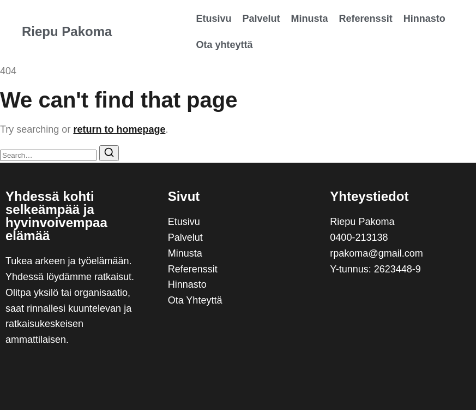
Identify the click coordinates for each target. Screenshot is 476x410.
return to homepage (119, 129)
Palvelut (261, 18)
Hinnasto (424, 18)
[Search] (109, 153)
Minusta (309, 18)
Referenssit (366, 18)
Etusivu (214, 18)
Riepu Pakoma (67, 31)
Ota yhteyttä (224, 44)
